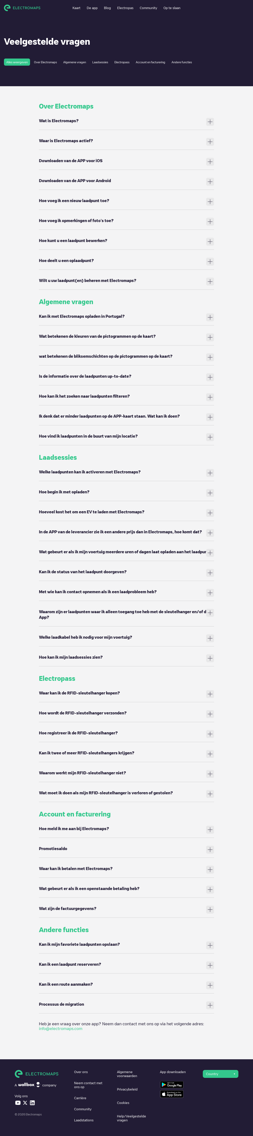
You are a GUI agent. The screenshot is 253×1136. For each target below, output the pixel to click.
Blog (107, 7)
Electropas (125, 7)
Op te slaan (171, 7)
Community (148, 7)
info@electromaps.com (60, 1028)
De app (92, 7)
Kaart (76, 7)
